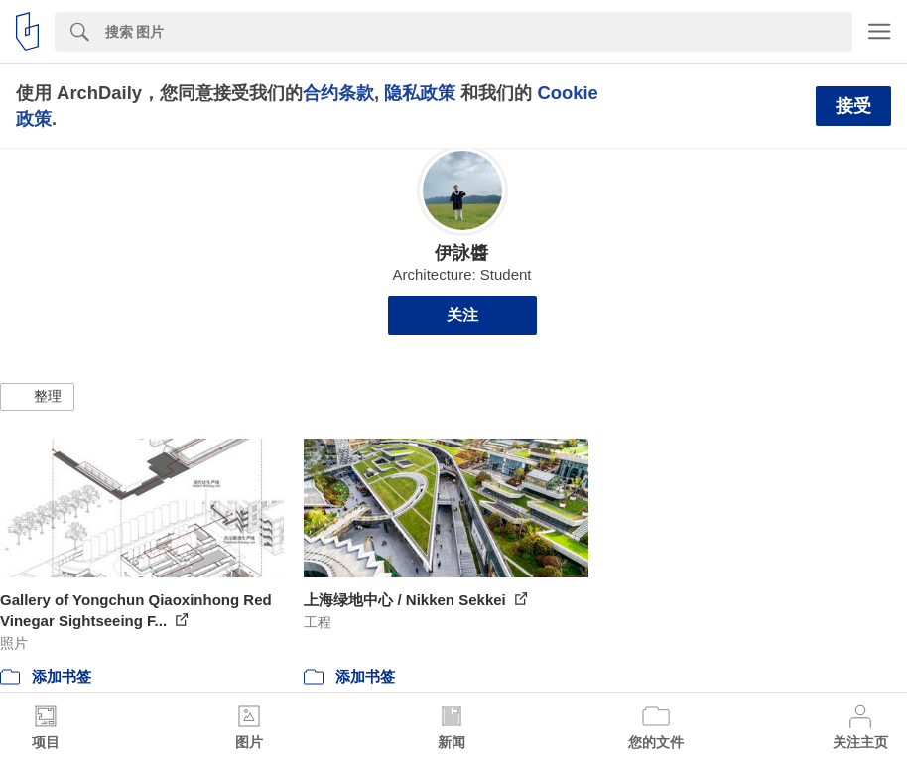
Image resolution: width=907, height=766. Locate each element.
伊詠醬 (461, 253)
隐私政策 (419, 92)
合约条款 (338, 92)
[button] (37, 397)
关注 (462, 315)
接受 (853, 106)
